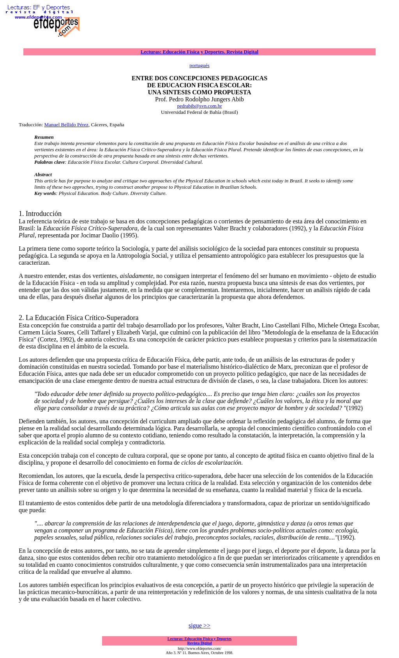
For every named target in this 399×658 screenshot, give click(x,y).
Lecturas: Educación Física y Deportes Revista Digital (199, 641)
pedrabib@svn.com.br (199, 106)
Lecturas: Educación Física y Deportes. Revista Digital (199, 52)
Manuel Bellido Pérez (66, 124)
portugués (199, 65)
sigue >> (199, 625)
